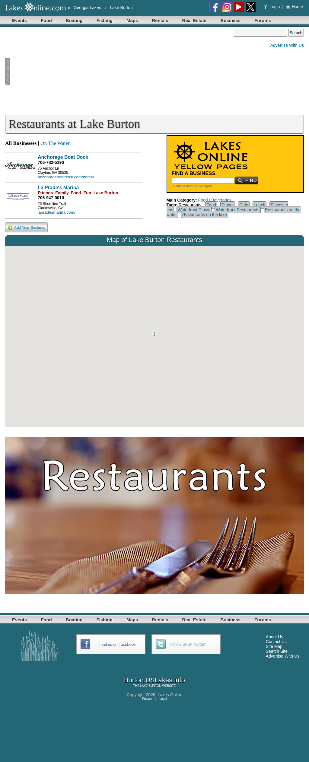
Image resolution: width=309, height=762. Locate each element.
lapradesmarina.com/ (56, 212)
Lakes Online (170, 694)
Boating (74, 20)
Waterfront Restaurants (237, 209)
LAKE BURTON (150, 685)
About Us (274, 636)
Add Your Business (26, 227)
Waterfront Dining (194, 209)
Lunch (259, 204)
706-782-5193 (51, 162)
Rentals (160, 20)
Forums (262, 20)
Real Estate (194, 20)
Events (19, 20)
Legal (163, 698)
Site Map (274, 646)
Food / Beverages (215, 200)
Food (46, 20)
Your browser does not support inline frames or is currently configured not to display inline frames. (154, 336)
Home (294, 6)
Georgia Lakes (87, 7)
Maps (132, 20)
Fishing (105, 20)
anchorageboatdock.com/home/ (66, 177)
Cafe (243, 204)
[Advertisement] (119, 71)
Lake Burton (121, 7)
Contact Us (276, 641)
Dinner (227, 204)
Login (272, 6)
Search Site (277, 651)
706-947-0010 (51, 197)
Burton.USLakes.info (154, 680)
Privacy (147, 698)
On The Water (55, 143)
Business (230, 20)
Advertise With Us (287, 45)
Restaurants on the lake (204, 214)
